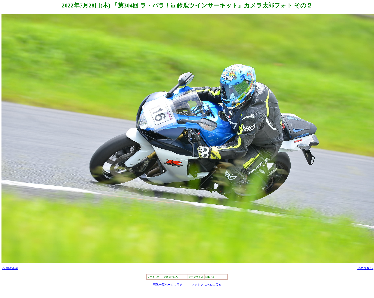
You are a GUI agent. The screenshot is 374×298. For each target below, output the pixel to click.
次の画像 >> (365, 268)
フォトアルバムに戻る (206, 284)
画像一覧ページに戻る (168, 284)
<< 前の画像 (10, 268)
